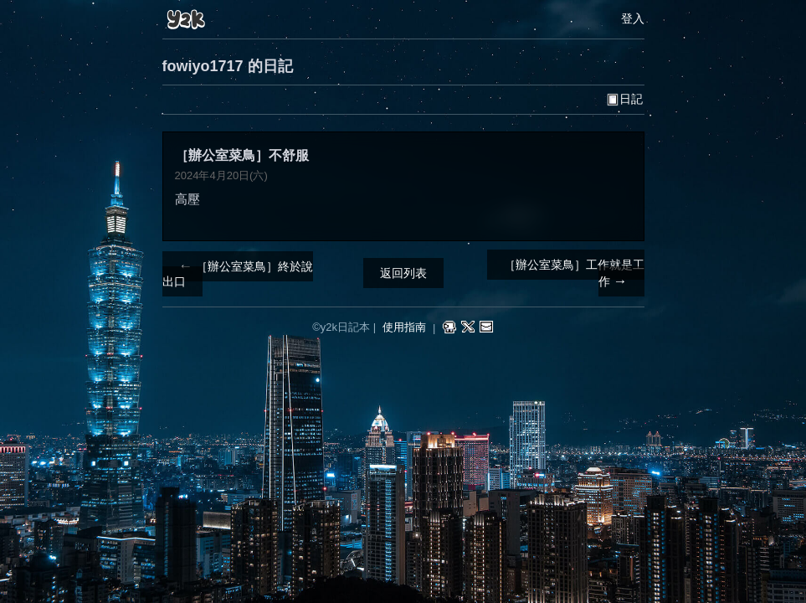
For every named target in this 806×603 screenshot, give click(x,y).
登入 (632, 18)
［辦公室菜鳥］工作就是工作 (574, 273)
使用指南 (404, 327)
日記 (624, 99)
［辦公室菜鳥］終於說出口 (238, 273)
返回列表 (403, 273)
